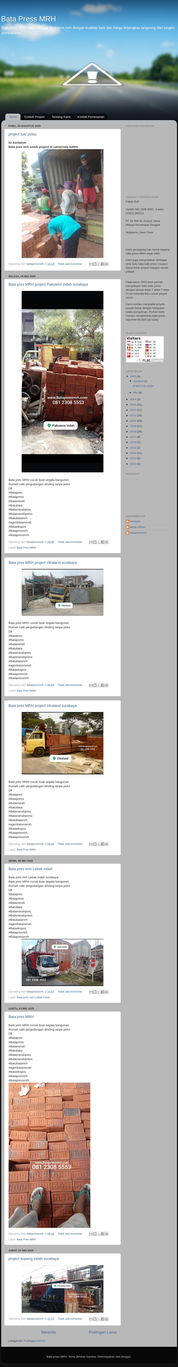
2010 (133, 463)
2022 (133, 409)
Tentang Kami (61, 116)
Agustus (138, 381)
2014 (133, 453)
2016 (133, 442)
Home (13, 116)
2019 (133, 426)
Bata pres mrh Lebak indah (31, 869)
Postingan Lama (103, 1332)
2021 (133, 415)
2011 (133, 458)
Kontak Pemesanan (90, 116)
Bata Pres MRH (26, 547)
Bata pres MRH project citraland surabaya (43, 563)
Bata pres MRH (21, 1017)
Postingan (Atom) (34, 1340)
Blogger (126, 1356)
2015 (133, 447)
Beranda (48, 1332)
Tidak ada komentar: (70, 263)
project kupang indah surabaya (34, 1259)
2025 (133, 376)
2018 (133, 431)
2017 (133, 436)
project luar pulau (23, 134)
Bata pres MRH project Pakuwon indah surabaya (48, 284)
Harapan (135, 521)
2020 (133, 420)
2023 (133, 404)
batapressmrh (138, 532)
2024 (133, 399)
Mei (136, 392)
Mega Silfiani (138, 527)
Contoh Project (34, 116)
